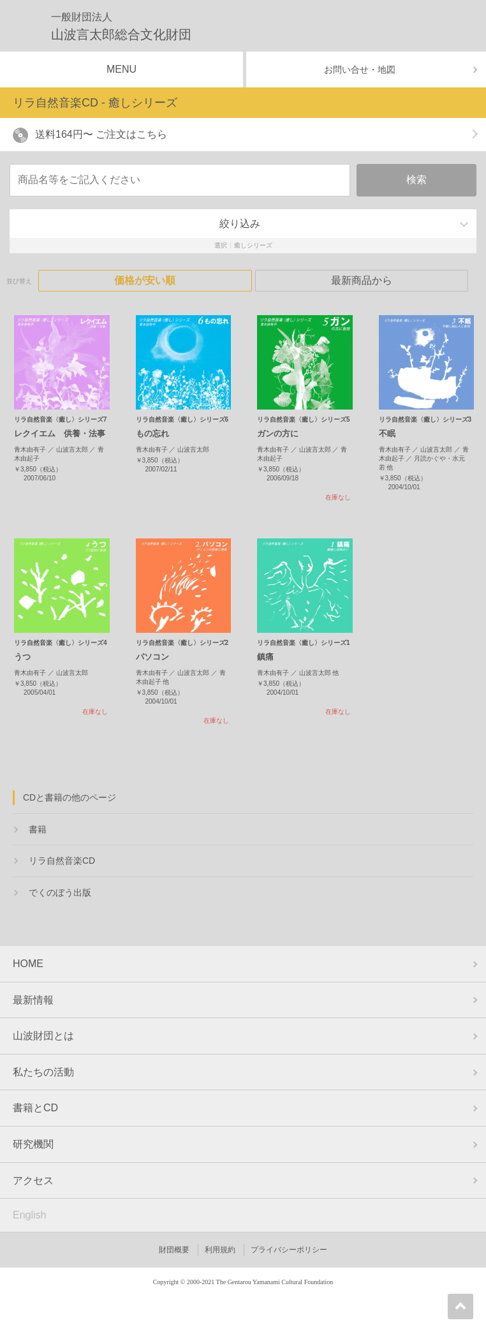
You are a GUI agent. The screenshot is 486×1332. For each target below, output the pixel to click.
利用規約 (220, 1249)
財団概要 (174, 1249)
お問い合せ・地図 (359, 69)
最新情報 (33, 1000)
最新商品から (361, 280)
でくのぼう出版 (60, 892)
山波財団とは (43, 1035)
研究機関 (33, 1144)
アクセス (33, 1180)
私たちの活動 (43, 1072)
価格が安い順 (144, 280)
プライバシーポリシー (289, 1249)
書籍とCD (35, 1107)
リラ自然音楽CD (62, 860)
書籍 (38, 829)
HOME (28, 963)
